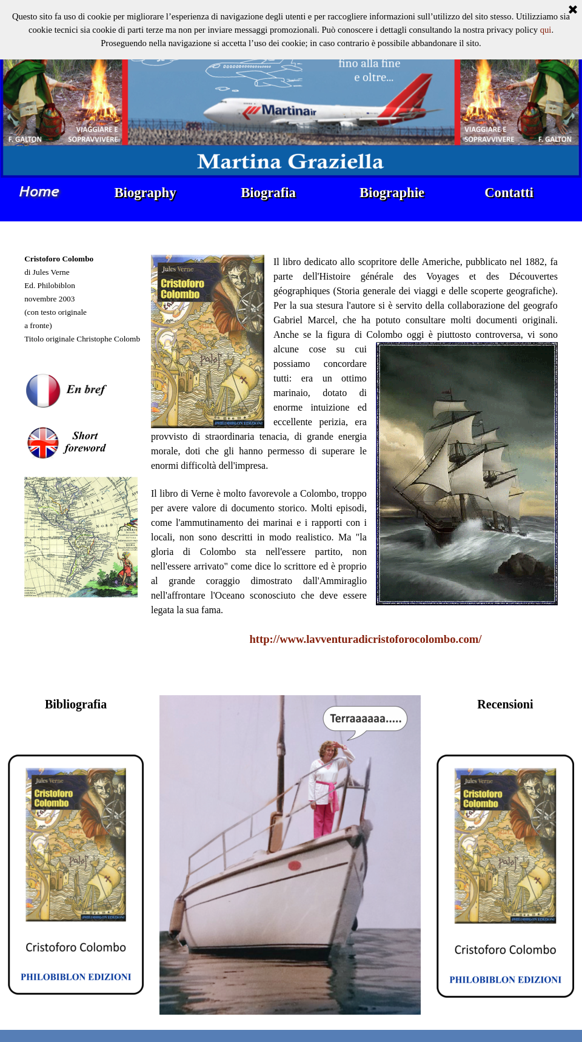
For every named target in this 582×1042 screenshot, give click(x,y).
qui (546, 30)
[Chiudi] (573, 10)
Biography (145, 192)
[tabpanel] (84, 458)
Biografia (268, 192)
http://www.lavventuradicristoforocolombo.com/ (365, 639)
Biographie (392, 192)
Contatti (509, 192)
